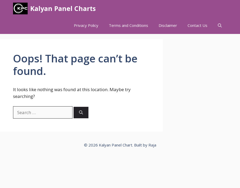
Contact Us (197, 25)
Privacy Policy (86, 25)
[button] (220, 25)
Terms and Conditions (128, 25)
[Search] (81, 113)
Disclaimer (168, 25)
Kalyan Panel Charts (63, 8)
